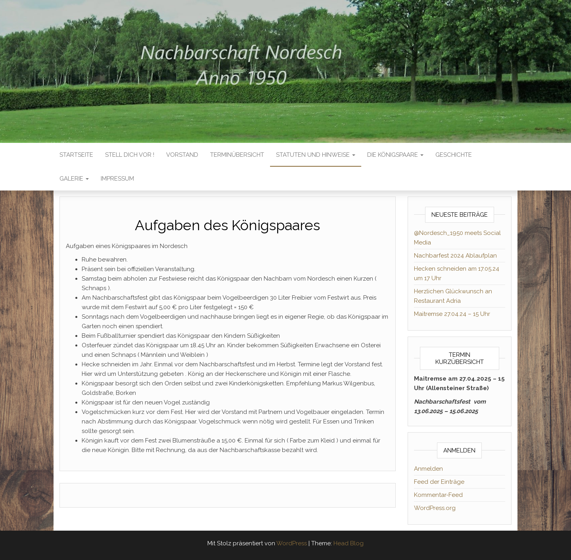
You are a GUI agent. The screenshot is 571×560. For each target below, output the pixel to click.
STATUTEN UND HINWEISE (315, 154)
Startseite (76, 154)
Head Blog (348, 543)
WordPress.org (435, 508)
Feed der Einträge (439, 481)
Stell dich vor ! (129, 154)
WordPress (291, 543)
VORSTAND (182, 154)
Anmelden (428, 468)
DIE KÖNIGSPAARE (395, 154)
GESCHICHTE (453, 154)
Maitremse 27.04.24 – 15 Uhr (452, 314)
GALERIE (74, 178)
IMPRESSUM (117, 178)
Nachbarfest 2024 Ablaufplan (455, 255)
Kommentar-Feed (438, 494)
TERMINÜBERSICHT (237, 154)
